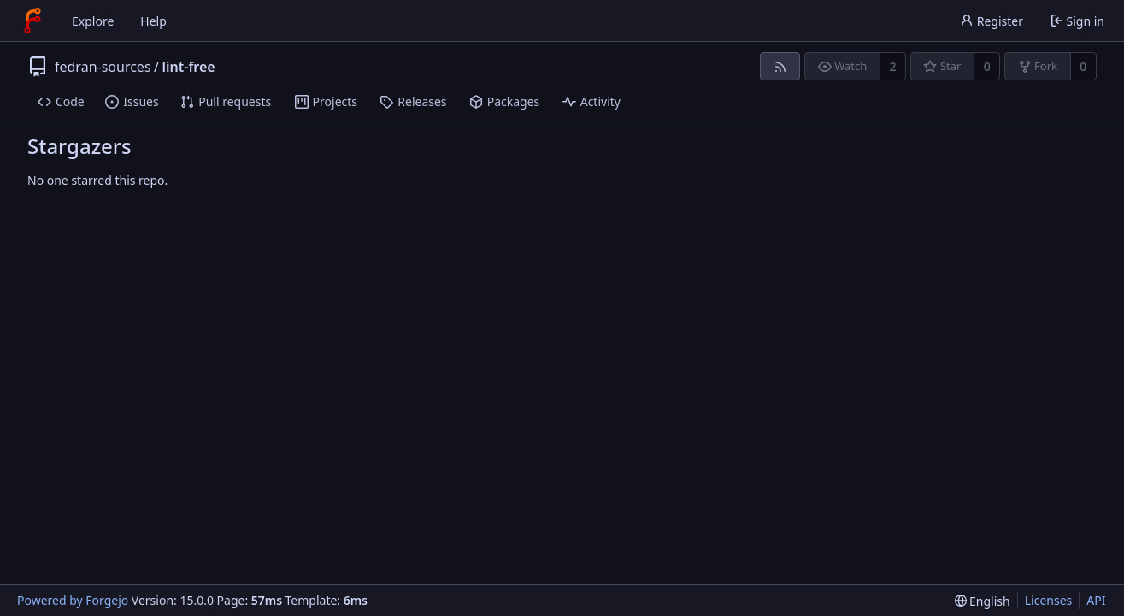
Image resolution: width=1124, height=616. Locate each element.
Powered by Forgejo (72, 600)
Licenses (1049, 600)
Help (153, 21)
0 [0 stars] (987, 66)
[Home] (32, 20)
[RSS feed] (780, 66)
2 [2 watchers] (893, 66)
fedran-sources (103, 66)
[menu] (982, 601)
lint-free (188, 66)
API (1095, 600)
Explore (93, 21)
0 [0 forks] (1083, 66)
